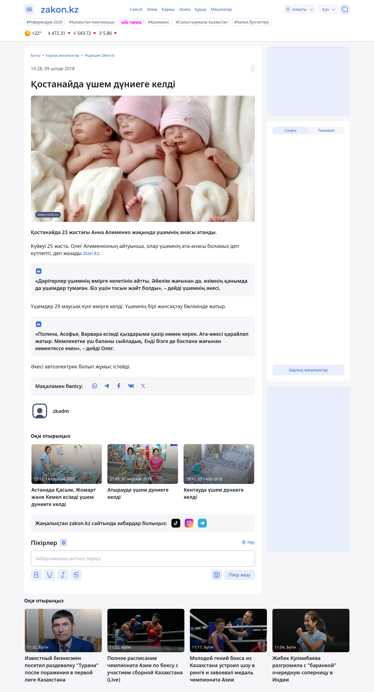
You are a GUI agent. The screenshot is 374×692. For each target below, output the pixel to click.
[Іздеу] (345, 9)
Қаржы (168, 9)
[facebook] (119, 386)
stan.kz (91, 253)
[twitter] (143, 386)
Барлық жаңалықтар (62, 55)
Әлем (152, 9)
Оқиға (184, 9)
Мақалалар (221, 9)
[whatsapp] (95, 386)
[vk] (131, 386)
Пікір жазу (240, 575)
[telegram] (107, 386)
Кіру (251, 542)
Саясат (136, 9)
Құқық (200, 9)
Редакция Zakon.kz (100, 55)
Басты (36, 55)
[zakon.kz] (60, 9)
